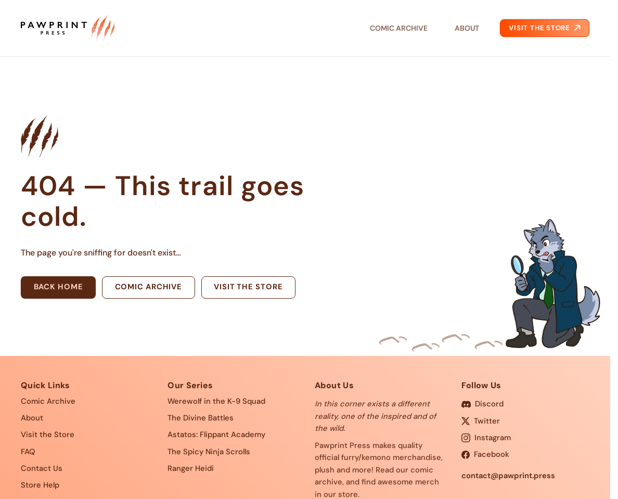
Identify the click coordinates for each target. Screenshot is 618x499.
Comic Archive (399, 28)
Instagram (486, 437)
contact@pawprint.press (508, 475)
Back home (58, 287)
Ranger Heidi (191, 468)
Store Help (40, 485)
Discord (482, 404)
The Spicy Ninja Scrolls (209, 451)
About (467, 28)
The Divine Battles (201, 418)
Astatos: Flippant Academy (216, 434)
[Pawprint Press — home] (67, 28)
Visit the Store (544, 27)
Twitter (480, 421)
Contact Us (41, 468)
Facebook (485, 454)
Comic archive (148, 287)
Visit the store (248, 287)
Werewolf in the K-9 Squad (216, 401)
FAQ (28, 451)
